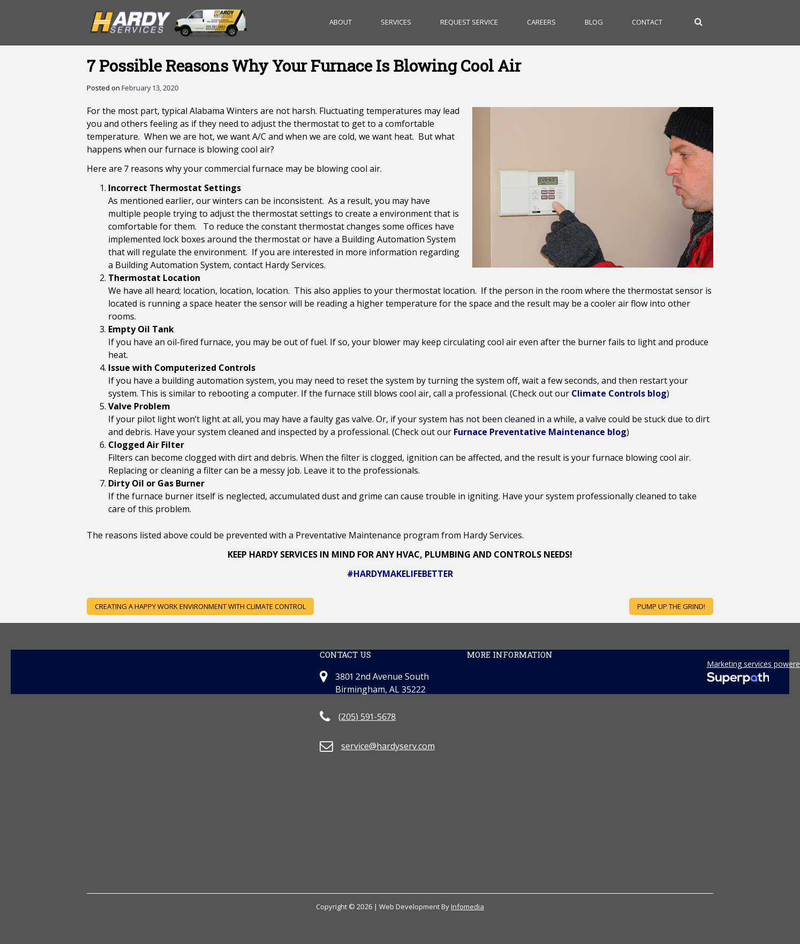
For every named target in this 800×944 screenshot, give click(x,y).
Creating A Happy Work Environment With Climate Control (200, 606)
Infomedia (467, 906)
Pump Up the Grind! (671, 606)
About (340, 22)
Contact (647, 22)
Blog (594, 22)
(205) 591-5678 (367, 716)
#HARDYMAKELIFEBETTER (400, 574)
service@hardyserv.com (388, 746)
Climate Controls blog (619, 393)
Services (396, 22)
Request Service (469, 22)
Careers (541, 22)
